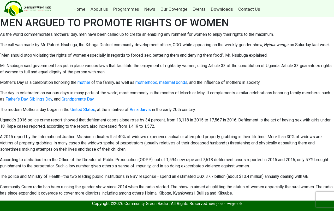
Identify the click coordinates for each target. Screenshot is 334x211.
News (149, 9)
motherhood (146, 82)
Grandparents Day (78, 99)
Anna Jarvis (140, 109)
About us (99, 9)
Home (79, 9)
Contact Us (249, 9)
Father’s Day (16, 99)
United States (82, 109)
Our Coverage (173, 9)
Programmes (126, 9)
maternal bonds (173, 82)
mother (83, 82)
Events (199, 9)
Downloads (222, 9)
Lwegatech (234, 204)
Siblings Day (40, 99)
